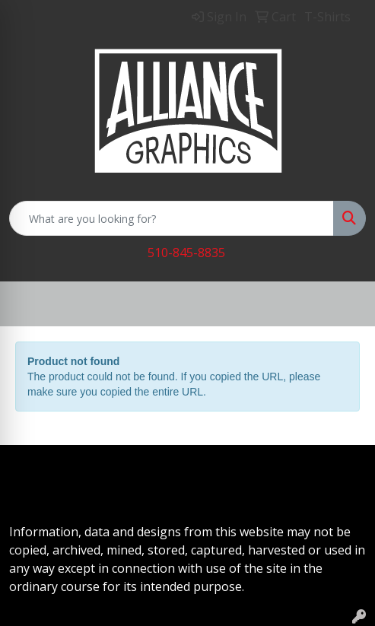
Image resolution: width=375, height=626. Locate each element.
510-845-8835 (186, 252)
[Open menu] (344, 304)
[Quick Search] (171, 218)
